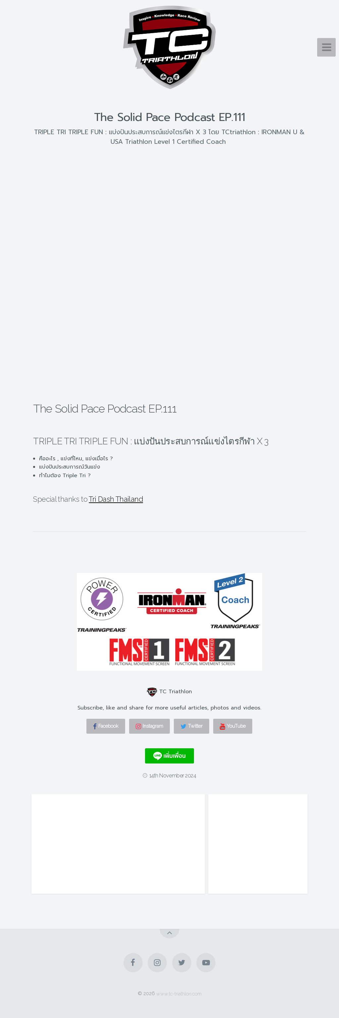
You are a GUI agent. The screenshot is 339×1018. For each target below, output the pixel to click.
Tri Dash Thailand (116, 499)
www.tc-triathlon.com (179, 993)
